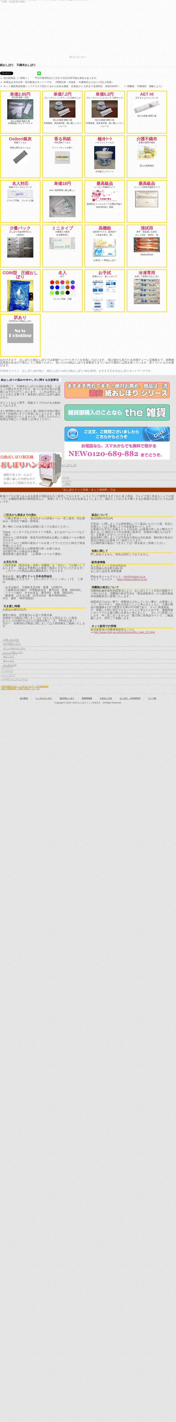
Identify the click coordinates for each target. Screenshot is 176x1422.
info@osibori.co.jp (134, 576)
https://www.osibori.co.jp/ (132, 579)
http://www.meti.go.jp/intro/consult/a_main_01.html (124, 632)
